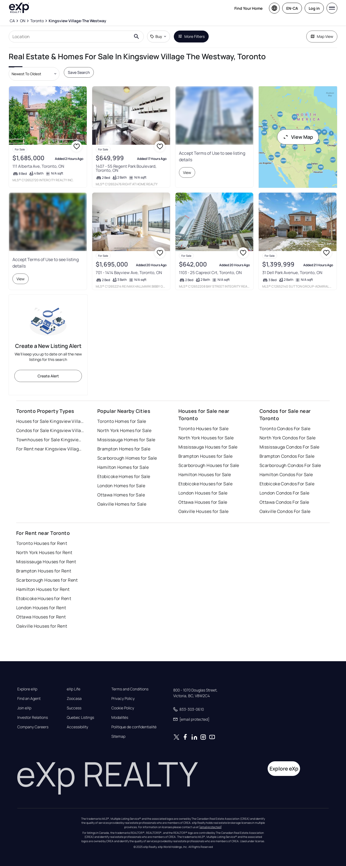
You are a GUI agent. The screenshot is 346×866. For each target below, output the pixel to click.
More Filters (191, 36)
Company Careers (32, 727)
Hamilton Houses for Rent (43, 589)
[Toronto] (37, 21)
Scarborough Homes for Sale (127, 458)
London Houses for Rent (41, 608)
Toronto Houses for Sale (203, 429)
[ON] (22, 21)
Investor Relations (32, 717)
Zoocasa (74, 698)
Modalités (119, 717)
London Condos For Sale (285, 493)
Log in (314, 8)
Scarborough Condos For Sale (290, 465)
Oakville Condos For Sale (285, 511)
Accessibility (77, 727)
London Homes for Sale (121, 486)
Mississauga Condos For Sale (290, 447)
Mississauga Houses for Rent (46, 562)
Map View (321, 36)
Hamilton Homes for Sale (123, 467)
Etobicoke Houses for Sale (205, 484)
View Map (298, 137)
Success (74, 708)
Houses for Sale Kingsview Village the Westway (50, 421)
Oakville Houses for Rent (41, 626)
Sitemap (118, 736)
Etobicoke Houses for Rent (43, 598)
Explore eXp (27, 689)
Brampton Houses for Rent (43, 571)
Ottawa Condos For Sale (284, 502)
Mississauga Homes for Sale (126, 440)
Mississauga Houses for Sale (208, 447)
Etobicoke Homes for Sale (123, 476)
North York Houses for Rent (44, 552)
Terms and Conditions (129, 689)
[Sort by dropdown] (34, 74)
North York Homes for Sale (124, 430)
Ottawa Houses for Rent (41, 617)
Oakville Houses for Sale (203, 511)
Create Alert (48, 375)
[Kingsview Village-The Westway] (77, 21)
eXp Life (73, 689)
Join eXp (24, 708)
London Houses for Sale (203, 493)
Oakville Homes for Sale (121, 504)
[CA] (12, 21)
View (187, 172)
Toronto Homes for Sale (121, 421)
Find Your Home (248, 8)
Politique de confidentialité (134, 727)
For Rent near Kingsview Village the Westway (50, 449)
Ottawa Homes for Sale (121, 495)
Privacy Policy (123, 698)
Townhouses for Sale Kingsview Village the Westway (50, 440)
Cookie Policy (122, 708)
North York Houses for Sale (206, 438)
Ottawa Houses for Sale (202, 502)
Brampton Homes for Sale (123, 449)
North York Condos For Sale (287, 438)
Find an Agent (29, 698)
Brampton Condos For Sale (287, 456)
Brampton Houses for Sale (205, 456)
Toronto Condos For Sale (285, 429)
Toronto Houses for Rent (41, 543)
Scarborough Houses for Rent (47, 580)
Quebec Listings (80, 717)
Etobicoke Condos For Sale (287, 484)
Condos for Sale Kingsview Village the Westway (50, 430)
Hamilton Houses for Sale (204, 475)
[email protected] (210, 827)
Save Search (79, 72)
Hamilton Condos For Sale (286, 475)
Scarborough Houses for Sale (208, 465)
